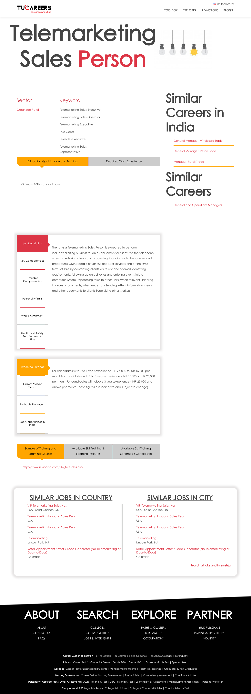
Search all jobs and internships (210, 565)
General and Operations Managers (198, 205)
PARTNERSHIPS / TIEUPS (209, 633)
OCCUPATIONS (153, 638)
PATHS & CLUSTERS (153, 627)
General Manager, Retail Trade (195, 151)
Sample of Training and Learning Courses (40, 451)
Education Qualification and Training (52, 161)
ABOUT (41, 627)
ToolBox (171, 10)
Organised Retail (28, 109)
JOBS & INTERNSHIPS (97, 638)
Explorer (189, 10)
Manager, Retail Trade (189, 161)
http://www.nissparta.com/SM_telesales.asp (53, 467)
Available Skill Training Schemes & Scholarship (136, 451)
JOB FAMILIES (153, 633)
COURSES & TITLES (97, 633)
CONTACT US (42, 633)
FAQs (41, 638)
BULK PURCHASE (209, 627)
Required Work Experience (124, 161)
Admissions (209, 10)
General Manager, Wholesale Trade (198, 140)
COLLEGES (97, 627)
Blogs (228, 10)
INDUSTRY (209, 638)
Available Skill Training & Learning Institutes (88, 451)
